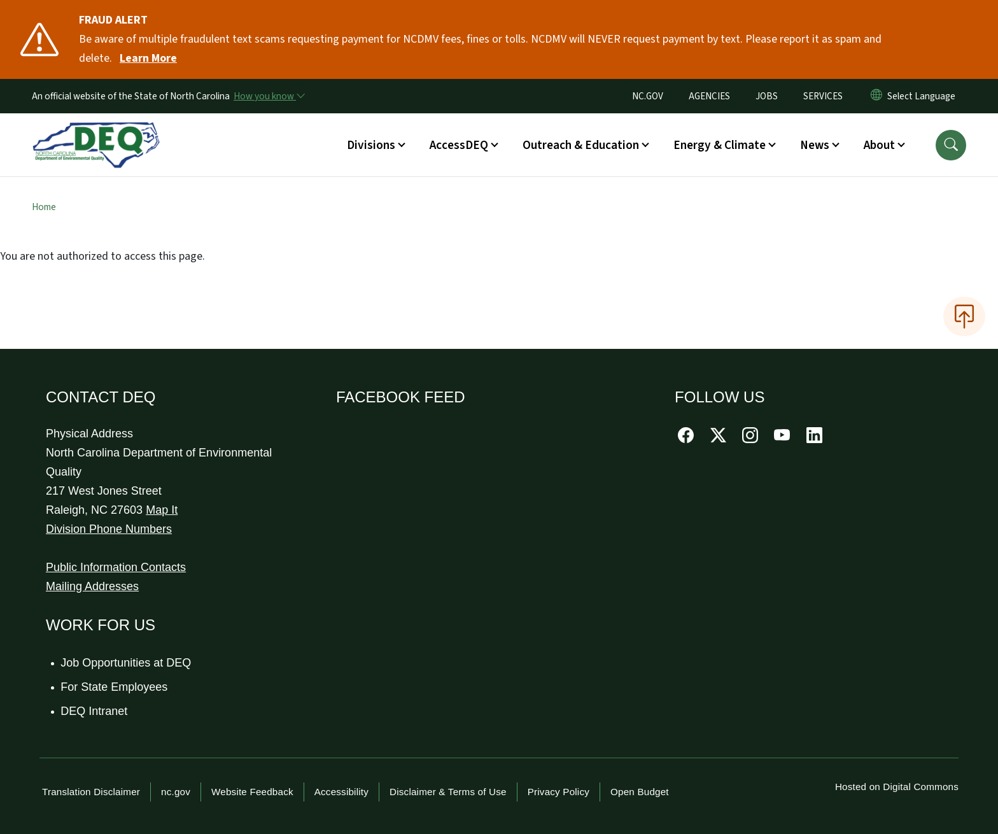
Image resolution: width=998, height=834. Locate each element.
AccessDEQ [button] (459, 145)
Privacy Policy (558, 791)
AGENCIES (709, 96)
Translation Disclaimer (91, 791)
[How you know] (269, 96)
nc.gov (175, 791)
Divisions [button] (371, 145)
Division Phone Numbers (109, 529)
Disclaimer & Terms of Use (448, 791)
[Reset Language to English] (876, 96)
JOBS (767, 96)
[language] (923, 96)
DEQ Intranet (94, 711)
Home (44, 207)
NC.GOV (647, 96)
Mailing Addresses (92, 586)
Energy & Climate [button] (719, 145)
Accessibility (341, 791)
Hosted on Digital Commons (897, 786)
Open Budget (639, 791)
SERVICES (823, 96)
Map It (162, 510)
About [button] (879, 145)
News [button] (814, 145)
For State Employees (114, 687)
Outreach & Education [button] (581, 145)
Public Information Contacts (116, 567)
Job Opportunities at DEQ (126, 662)
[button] (951, 145)
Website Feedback (252, 791)
